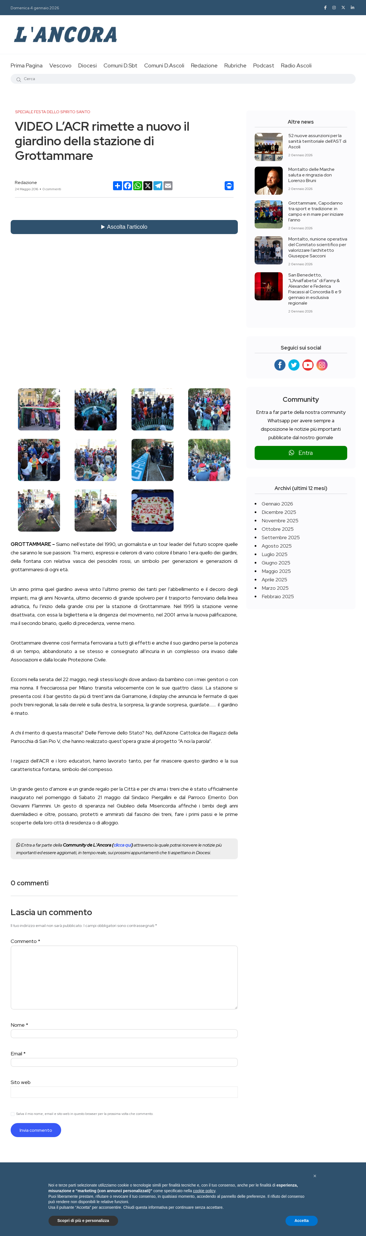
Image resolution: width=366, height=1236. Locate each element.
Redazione (204, 65)
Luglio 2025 (274, 554)
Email (18, 1053)
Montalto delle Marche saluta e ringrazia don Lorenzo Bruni (311, 174)
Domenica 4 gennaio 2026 (35, 7)
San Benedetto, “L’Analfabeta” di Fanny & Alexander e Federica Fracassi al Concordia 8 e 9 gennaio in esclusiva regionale (314, 289)
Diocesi (87, 65)
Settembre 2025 (281, 537)
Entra (301, 453)
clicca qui (122, 845)
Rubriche (235, 65)
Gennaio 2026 (277, 503)
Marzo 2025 (275, 588)
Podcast (263, 65)
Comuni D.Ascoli (164, 65)
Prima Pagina (27, 65)
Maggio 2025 (276, 571)
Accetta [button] (301, 1220)
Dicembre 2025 (279, 512)
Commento (25, 941)
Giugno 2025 (276, 562)
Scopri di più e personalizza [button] (83, 1220)
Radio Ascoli (296, 65)
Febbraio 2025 (278, 596)
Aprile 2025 (274, 579)
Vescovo (60, 65)
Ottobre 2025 (278, 529)
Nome (19, 1025)
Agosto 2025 (277, 546)
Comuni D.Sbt (120, 65)
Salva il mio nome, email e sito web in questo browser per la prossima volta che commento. (84, 1114)
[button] (314, 1175)
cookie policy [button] (204, 1191)
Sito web (21, 1082)
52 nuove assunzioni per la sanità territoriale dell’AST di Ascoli (317, 141)
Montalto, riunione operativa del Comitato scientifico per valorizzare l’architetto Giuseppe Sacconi (317, 247)
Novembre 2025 (280, 520)
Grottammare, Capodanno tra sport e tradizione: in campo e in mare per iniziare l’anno (316, 211)
